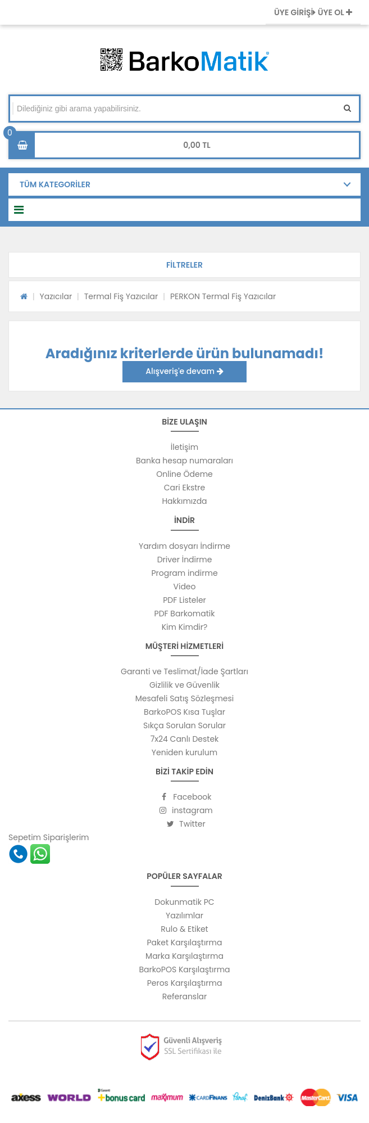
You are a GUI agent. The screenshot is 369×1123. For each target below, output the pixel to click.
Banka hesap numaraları (184, 460)
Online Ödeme (184, 474)
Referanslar (184, 996)
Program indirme (184, 573)
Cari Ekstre (184, 487)
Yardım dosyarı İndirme (184, 546)
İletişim (184, 447)
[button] (184, 265)
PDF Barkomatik (184, 613)
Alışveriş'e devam (184, 371)
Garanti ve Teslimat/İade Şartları (184, 671)
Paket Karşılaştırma (184, 942)
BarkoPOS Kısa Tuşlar (184, 712)
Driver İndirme (184, 559)
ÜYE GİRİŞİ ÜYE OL (313, 12)
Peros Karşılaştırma (184, 983)
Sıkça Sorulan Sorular (184, 725)
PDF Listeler (184, 600)
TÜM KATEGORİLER (55, 184)
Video (184, 586)
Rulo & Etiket (184, 929)
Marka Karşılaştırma (184, 956)
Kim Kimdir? (185, 627)
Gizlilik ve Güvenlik (184, 685)
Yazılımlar (184, 915)
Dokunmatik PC (184, 902)
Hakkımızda (184, 501)
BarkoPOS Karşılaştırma (184, 969)
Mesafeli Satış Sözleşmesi (184, 698)
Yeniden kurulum (184, 752)
